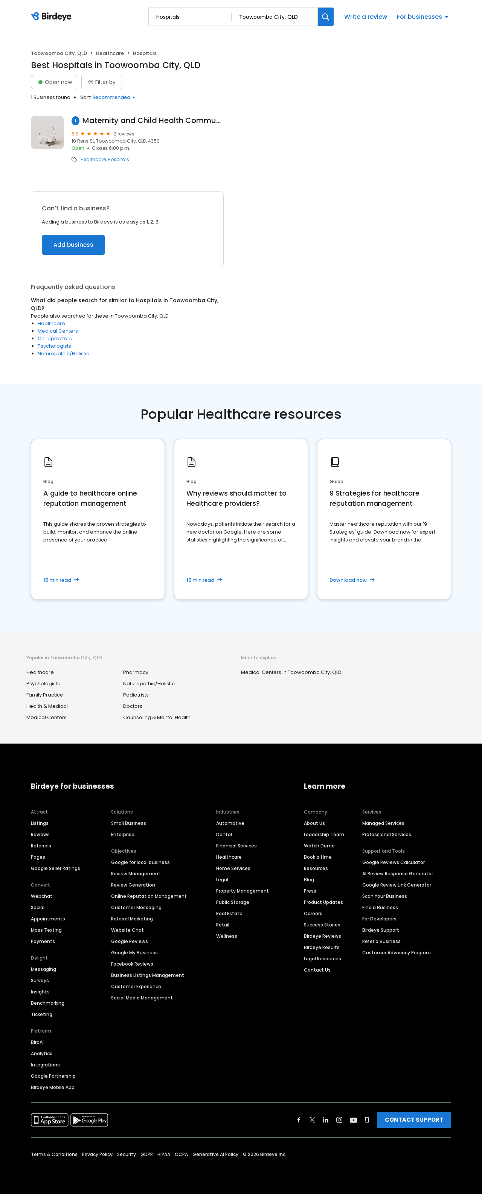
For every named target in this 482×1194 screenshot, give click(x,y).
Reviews (40, 834)
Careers (313, 913)
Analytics (41, 1053)
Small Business (128, 823)
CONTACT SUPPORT (414, 1120)
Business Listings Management (147, 975)
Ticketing (41, 1014)
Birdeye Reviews (322, 936)
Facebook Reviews (132, 964)
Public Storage (232, 902)
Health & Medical (47, 706)
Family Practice (44, 694)
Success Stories (322, 925)
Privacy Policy (97, 1154)
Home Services (233, 868)
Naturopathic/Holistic (63, 353)
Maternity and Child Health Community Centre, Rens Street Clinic (153, 120)
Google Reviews (129, 941)
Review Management (135, 873)
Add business (73, 245)
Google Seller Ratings (55, 868)
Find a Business (380, 907)
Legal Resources (322, 958)
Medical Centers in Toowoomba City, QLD (291, 672)
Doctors (132, 706)
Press (310, 891)
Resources (316, 868)
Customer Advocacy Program (396, 952)
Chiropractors (55, 338)
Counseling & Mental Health (157, 717)
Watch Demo (319, 846)
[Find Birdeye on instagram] (339, 1120)
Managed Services (383, 823)
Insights (40, 992)
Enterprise (122, 834)
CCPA (181, 1154)
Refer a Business (381, 941)
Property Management (242, 891)
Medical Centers (58, 331)
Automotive (230, 823)
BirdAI (37, 1042)
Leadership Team (324, 834)
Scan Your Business (384, 896)
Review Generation (133, 885)
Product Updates (323, 902)
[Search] (326, 17)
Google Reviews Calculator (393, 862)
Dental (224, 834)
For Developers (379, 919)
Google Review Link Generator (396, 885)
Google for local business (140, 862)
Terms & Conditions (54, 1154)
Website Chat (127, 930)
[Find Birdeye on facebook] (299, 1120)
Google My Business (134, 952)
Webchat (41, 896)
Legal (222, 879)
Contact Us (317, 970)
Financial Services (236, 846)
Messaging (43, 969)
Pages (38, 857)
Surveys (40, 980)
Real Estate (229, 913)
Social (37, 907)
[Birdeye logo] (52, 17)
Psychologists (54, 346)
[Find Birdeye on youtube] (353, 1120)
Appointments (48, 919)
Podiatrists (136, 694)
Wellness (226, 936)
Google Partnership (53, 1076)
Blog (309, 879)
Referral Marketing (132, 919)
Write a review (365, 16)
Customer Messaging (136, 907)
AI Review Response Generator (397, 873)
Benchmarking (47, 1003)
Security (126, 1154)
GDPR (146, 1154)
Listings (40, 823)
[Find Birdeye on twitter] (312, 1120)
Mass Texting (46, 930)
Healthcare (110, 53)
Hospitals (118, 160)
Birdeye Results (322, 947)
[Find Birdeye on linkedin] (326, 1120)
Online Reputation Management (149, 896)
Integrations (45, 1065)
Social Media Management (142, 998)
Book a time (318, 857)
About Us (314, 823)
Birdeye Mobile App (53, 1087)
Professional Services (386, 834)
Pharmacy (135, 672)
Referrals (41, 846)
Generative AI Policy (215, 1154)
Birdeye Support (380, 930)
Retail (222, 925)
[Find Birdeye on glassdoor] (367, 1120)
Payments (43, 941)
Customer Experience (136, 986)
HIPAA (163, 1154)
